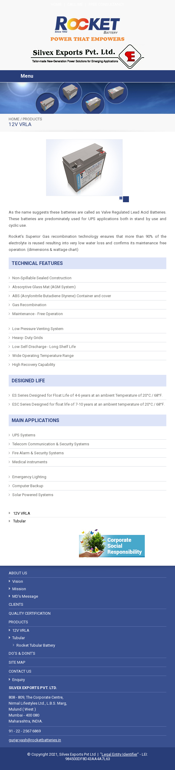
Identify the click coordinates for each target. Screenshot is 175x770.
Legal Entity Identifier (119, 754)
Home (56, 4)
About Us (18, 573)
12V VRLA (21, 513)
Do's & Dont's (22, 653)
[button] (15, 76)
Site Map (17, 662)
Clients (16, 604)
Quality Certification (30, 613)
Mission (19, 589)
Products (32, 119)
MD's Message (25, 596)
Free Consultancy (106, 4)
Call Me (75, 4)
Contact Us (20, 671)
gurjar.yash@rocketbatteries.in (35, 740)
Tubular (19, 521)
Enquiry (18, 679)
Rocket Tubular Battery (35, 645)
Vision (17, 581)
